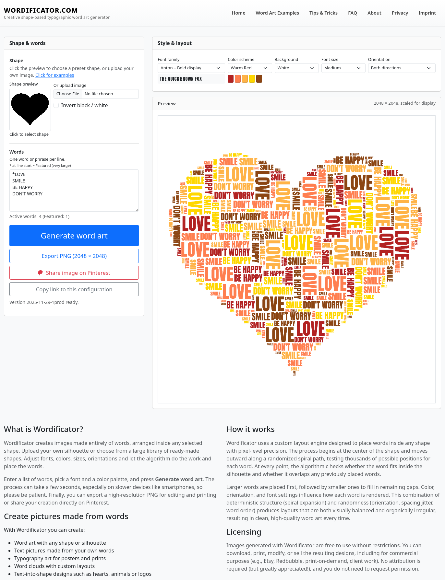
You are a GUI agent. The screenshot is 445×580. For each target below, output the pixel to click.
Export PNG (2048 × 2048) (74, 256)
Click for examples (54, 75)
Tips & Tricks (323, 13)
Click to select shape (29, 134)
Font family (168, 59)
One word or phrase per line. (40, 162)
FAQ (352, 13)
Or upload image (70, 85)
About (374, 13)
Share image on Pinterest (74, 272)
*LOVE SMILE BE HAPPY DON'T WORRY (74, 190)
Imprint (427, 13)
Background (286, 59)
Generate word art (74, 235)
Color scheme (241, 59)
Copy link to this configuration (74, 289)
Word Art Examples (277, 13)
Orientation (379, 59)
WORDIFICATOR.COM (57, 13)
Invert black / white (84, 105)
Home (239, 13)
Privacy (400, 13)
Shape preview (23, 84)
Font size (330, 59)
